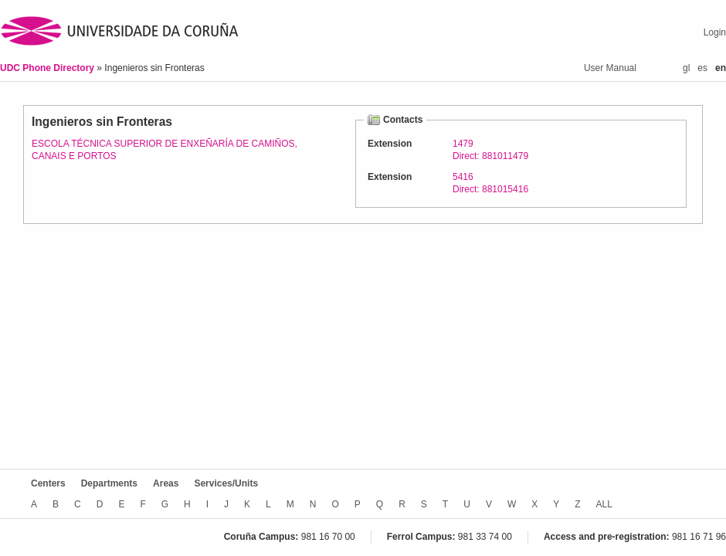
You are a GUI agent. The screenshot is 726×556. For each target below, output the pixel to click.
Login (715, 32)
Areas (165, 483)
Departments (109, 483)
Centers (48, 483)
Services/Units (226, 483)
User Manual (610, 68)
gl (686, 68)
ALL (604, 504)
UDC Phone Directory (48, 68)
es (702, 68)
